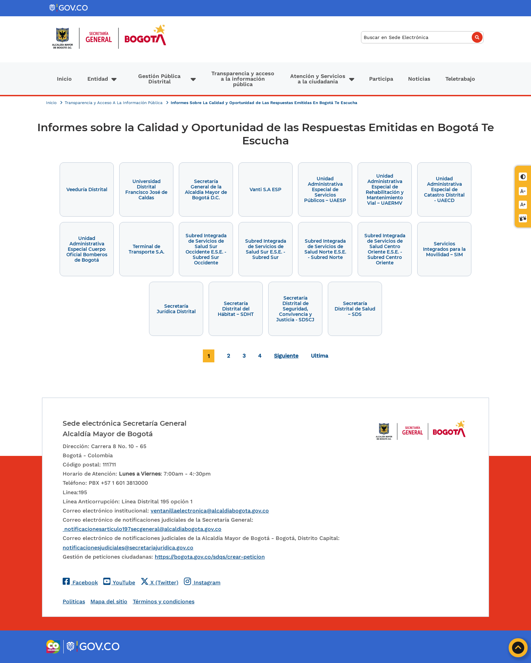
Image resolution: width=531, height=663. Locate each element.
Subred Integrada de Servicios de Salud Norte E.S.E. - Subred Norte (325, 249)
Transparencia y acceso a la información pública (242, 78)
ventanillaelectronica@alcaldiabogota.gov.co (210, 510)
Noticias (419, 79)
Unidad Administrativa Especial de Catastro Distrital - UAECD (444, 189)
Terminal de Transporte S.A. (146, 249)
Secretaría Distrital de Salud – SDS (355, 309)
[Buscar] (422, 37)
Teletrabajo (460, 79)
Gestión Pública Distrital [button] (159, 79)
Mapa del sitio (108, 601)
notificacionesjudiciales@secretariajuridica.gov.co (128, 547)
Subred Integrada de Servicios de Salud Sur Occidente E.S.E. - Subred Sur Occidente (206, 249)
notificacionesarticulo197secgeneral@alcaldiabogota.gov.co (142, 529)
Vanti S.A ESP (265, 189)
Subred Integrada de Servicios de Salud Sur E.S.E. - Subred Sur (265, 249)
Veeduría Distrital (86, 189)
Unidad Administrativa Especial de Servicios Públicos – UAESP (325, 189)
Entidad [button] (97, 79)
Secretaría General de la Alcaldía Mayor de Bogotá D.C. (206, 189)
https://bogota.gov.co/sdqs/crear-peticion (210, 557)
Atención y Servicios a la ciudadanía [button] (317, 79)
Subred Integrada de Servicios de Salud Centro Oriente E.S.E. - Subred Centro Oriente (384, 249)
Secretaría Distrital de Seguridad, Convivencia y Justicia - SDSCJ (295, 308)
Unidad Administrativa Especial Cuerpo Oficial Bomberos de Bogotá (86, 249)
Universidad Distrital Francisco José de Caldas (146, 189)
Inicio (64, 79)
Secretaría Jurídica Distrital (176, 308)
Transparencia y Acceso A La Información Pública (114, 102)
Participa (381, 79)
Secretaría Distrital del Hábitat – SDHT (236, 309)
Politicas (74, 601)
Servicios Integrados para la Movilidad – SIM (444, 249)
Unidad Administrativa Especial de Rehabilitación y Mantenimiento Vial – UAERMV (385, 189)
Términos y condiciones (163, 601)
